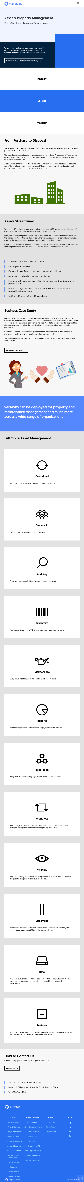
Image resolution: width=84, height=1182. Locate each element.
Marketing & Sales (14, 1176)
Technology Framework (33, 1151)
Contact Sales (51, 1122)
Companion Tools (33, 1132)
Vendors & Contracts (14, 1151)
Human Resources (14, 1122)
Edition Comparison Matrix (33, 1127)
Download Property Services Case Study (24, 61)
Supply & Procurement (13, 1132)
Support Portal (51, 1132)
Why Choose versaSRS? (33, 1146)
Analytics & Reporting (14, 1146)
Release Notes (33, 1137)
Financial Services (14, 1127)
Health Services (14, 1172)
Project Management (14, 1162)
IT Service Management (14, 1141)
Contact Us (12, 1068)
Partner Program (51, 1127)
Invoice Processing (13, 1137)
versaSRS (15, 3)
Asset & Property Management (13, 1156)
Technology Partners (32, 1160)
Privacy (18, 1180)
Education (13, 1167)
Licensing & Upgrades (32, 1156)
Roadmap (32, 1141)
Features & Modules (32, 1122)
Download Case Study (16, 350)
